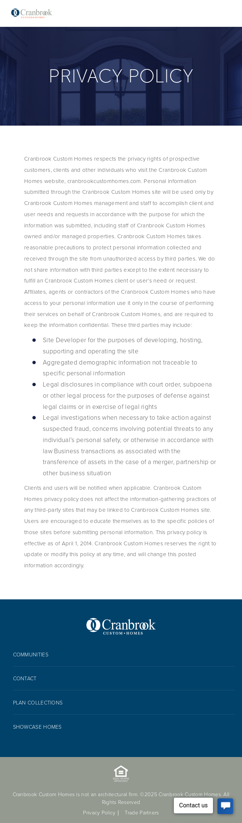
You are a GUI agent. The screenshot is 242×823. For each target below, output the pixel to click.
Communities (30, 655)
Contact (25, 678)
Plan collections (38, 703)
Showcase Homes (37, 727)
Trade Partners (142, 813)
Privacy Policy (99, 813)
